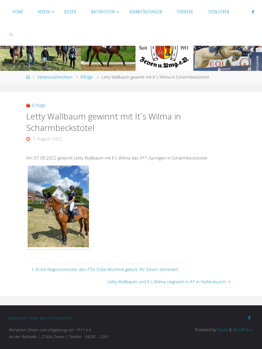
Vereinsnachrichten (54, 77)
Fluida (222, 329)
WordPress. (243, 329)
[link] (11, 34)
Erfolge (87, 77)
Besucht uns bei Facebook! (41, 318)
